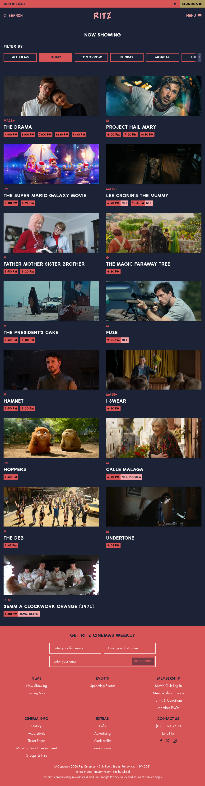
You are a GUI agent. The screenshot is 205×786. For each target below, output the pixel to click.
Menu (193, 16)
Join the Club (14, 4)
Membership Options (168, 693)
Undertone (120, 538)
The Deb (14, 538)
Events (102, 678)
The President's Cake (31, 332)
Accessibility (36, 733)
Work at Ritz (102, 740)
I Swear (116, 401)
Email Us (168, 733)
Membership (168, 678)
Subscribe (143, 661)
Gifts (102, 725)
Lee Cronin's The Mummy (137, 195)
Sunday (127, 57)
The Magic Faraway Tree (138, 264)
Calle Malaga (124, 469)
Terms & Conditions (168, 700)
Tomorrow (91, 57)
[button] (199, 57)
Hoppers (15, 469)
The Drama (18, 127)
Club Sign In (192, 4)
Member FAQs (168, 707)
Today (55, 57)
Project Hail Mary (131, 127)
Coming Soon (37, 693)
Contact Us (168, 718)
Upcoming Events (102, 685)
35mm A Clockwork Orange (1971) (49, 606)
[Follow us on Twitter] (167, 741)
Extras (102, 718)
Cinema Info (36, 718)
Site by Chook (121, 771)
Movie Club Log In (168, 685)
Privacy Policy (102, 771)
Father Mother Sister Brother (44, 264)
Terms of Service (144, 777)
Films (37, 678)
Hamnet (13, 401)
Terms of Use (84, 771)
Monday (162, 57)
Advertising (102, 733)
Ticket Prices (36, 740)
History (36, 725)
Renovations (102, 747)
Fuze (112, 332)
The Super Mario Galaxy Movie (45, 195)
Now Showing (36, 685)
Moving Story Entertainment (36, 747)
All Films (20, 57)
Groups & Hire (36, 755)
